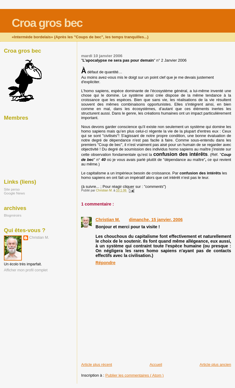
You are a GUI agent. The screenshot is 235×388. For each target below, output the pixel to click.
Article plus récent (96, 364)
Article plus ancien (215, 364)
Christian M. (107, 219)
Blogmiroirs (13, 215)
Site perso (12, 189)
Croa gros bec (47, 22)
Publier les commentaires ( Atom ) (134, 375)
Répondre (105, 262)
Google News (14, 193)
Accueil (155, 364)
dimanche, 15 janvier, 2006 (156, 219)
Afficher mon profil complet (26, 270)
